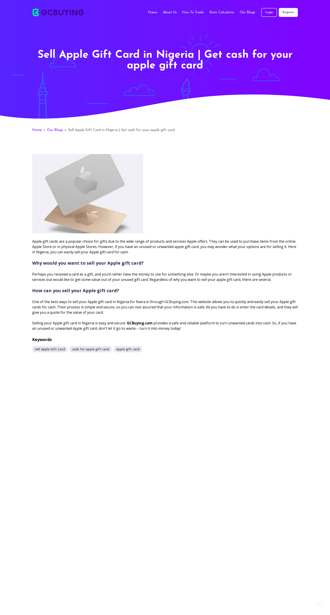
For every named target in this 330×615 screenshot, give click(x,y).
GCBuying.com (140, 323)
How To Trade (193, 12)
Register (288, 12)
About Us (170, 12)
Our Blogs (247, 12)
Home (152, 12)
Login (269, 12)
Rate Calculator (221, 12)
